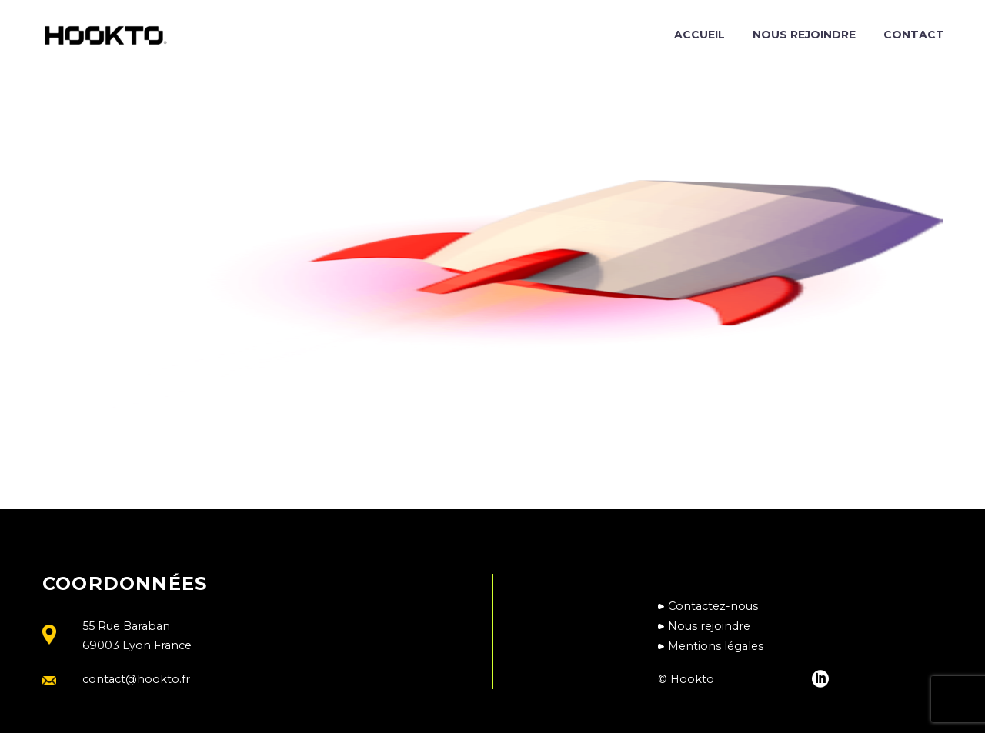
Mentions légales (715, 646)
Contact (913, 35)
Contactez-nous (713, 606)
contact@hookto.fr (136, 679)
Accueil (699, 35)
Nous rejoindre (804, 35)
